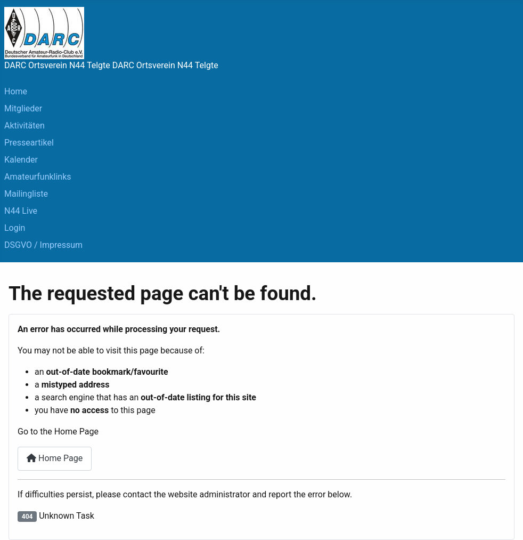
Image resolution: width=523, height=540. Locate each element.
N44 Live (20, 211)
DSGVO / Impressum (43, 245)
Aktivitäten (24, 125)
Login (14, 228)
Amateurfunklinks (37, 177)
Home (15, 91)
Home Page (55, 458)
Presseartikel (29, 143)
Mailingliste (26, 194)
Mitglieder (23, 108)
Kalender (21, 160)
